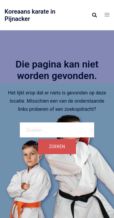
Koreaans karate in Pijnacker (30, 15)
